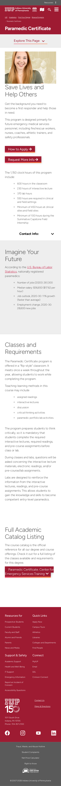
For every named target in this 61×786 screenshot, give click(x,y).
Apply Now (37, 622)
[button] (56, 9)
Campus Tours (38, 627)
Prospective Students (14, 622)
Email (34, 667)
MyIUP (35, 661)
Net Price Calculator (30, 758)
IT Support (9, 672)
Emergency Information (15, 677)
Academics (13, 17)
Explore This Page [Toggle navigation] (27, 41)
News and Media (12, 648)
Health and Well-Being (15, 667)
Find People (37, 648)
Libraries (36, 637)
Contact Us (39, 700)
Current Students (12, 627)
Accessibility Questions (15, 690)
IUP (6, 17)
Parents (8, 643)
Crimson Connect (40, 677)
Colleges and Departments (44, 643)
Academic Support (13, 661)
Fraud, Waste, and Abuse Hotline (30, 746)
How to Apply (20, 149)
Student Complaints (30, 752)
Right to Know (30, 763)
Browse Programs (38, 17)
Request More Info (23, 160)
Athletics (36, 632)
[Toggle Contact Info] (30, 234)
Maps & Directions (42, 706)
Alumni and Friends (13, 637)
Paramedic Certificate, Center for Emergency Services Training (29, 572)
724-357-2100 (18, 724)
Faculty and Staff (12, 632)
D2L (34, 672)
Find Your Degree (24, 17)
